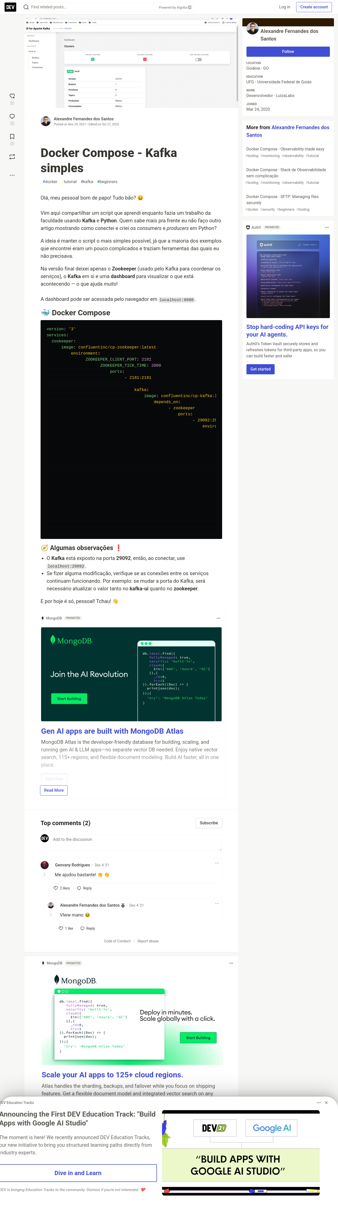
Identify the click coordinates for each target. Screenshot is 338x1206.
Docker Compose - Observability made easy (287, 153)
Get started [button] (261, 369)
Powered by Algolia (175, 7)
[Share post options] (12, 175)
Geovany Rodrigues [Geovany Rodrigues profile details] (72, 865)
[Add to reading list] (12, 139)
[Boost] (12, 156)
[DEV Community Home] (10, 7)
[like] (62, 888)
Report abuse (147, 941)
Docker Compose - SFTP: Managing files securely (287, 203)
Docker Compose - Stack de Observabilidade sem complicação (287, 176)
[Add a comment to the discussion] (136, 842)
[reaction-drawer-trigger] (12, 99)
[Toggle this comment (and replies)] (45, 874)
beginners (107, 182)
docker (50, 182)
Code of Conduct (117, 941)
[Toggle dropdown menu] (219, 618)
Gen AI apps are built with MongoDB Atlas (112, 731)
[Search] (26, 7)
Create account (314, 7)
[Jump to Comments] (12, 119)
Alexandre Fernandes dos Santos (84, 118)
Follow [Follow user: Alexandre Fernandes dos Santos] (288, 51)
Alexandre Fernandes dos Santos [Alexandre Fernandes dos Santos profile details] (90, 905)
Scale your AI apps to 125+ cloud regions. (112, 1074)
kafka (87, 182)
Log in (284, 7)
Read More (54, 790)
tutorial (69, 182)
